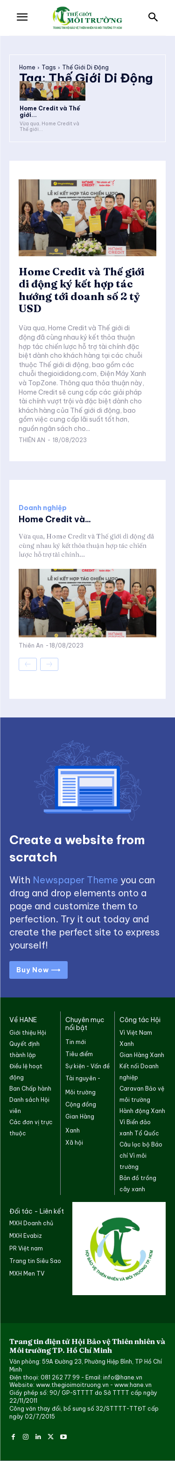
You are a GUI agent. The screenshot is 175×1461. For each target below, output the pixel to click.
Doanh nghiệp (43, 508)
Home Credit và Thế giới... (50, 111)
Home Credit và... (55, 519)
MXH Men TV (26, 1273)
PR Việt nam (26, 1248)
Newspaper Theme (75, 880)
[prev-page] (28, 664)
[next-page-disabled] (49, 664)
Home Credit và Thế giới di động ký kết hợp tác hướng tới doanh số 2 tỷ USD (81, 290)
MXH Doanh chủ (31, 1223)
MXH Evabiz (25, 1235)
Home (27, 67)
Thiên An (32, 440)
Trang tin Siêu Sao (35, 1260)
